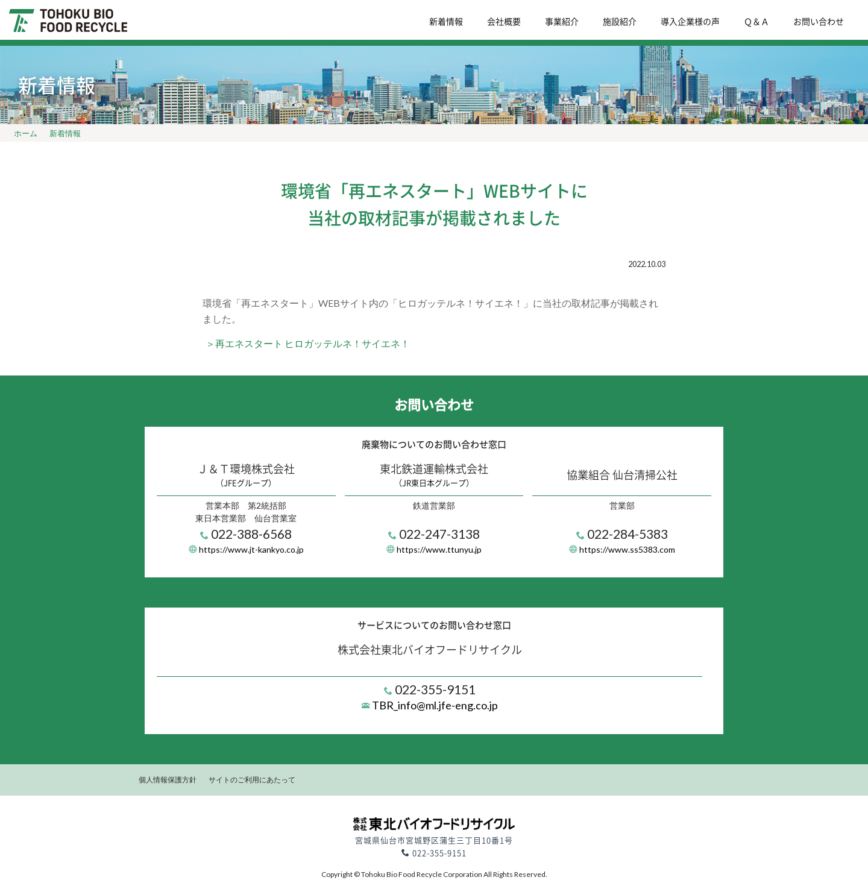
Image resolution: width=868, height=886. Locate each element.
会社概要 (504, 21)
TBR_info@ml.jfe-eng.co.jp (434, 705)
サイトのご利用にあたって (252, 779)
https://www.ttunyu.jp (439, 549)
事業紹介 (562, 21)
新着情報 (446, 21)
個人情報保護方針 (168, 779)
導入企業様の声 (690, 21)
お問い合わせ (818, 21)
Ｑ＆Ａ (756, 21)
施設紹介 (620, 21)
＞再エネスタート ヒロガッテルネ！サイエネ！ (308, 343)
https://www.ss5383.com (627, 549)
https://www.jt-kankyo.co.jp (251, 549)
